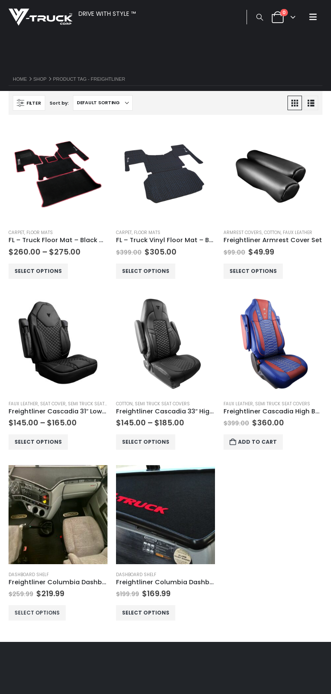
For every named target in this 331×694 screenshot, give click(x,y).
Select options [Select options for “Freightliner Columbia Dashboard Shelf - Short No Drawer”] (146, 612)
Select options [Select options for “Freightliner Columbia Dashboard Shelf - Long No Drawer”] (38, 612)
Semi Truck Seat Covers (95, 404)
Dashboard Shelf (29, 574)
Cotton (272, 232)
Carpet (16, 232)
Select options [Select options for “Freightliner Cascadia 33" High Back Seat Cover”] (146, 441)
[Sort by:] (103, 103)
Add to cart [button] (258, 441)
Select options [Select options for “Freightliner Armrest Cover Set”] (254, 271)
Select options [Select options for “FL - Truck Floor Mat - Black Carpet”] (39, 271)
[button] (260, 17)
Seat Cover (53, 404)
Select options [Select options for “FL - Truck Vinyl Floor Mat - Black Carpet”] (146, 271)
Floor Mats (39, 232)
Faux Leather (297, 232)
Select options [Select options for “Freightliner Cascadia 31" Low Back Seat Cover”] (39, 441)
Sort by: (59, 103)
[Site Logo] (41, 17)
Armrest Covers (243, 232)
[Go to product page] (58, 173)
